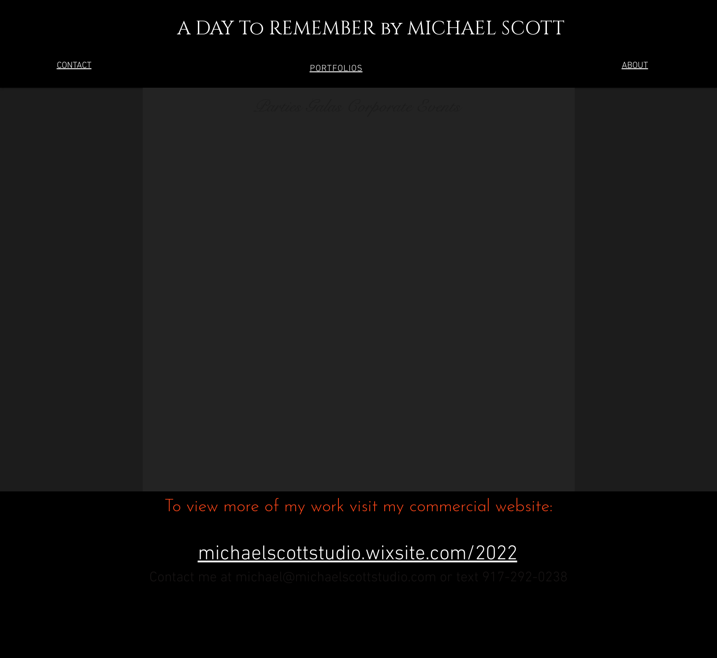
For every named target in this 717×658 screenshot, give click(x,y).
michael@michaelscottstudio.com (335, 577)
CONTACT (74, 65)
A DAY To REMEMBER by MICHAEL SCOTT (356, 28)
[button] (336, 68)
